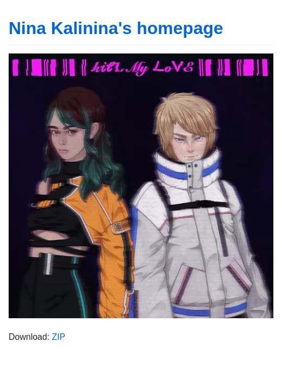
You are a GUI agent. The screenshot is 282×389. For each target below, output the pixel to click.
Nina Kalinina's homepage (116, 28)
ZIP (58, 336)
